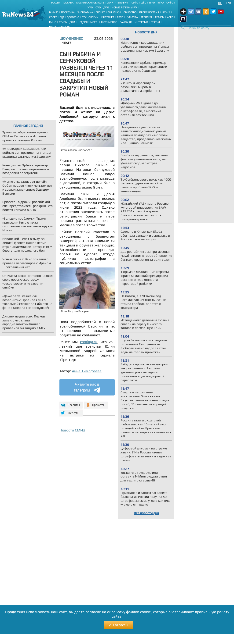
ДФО (106, 7)
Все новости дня (146, 513)
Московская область (90, 2)
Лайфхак (126, 22)
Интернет (107, 17)
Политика (68, 12)
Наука (166, 12)
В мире (53, 12)
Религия (146, 17)
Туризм (159, 17)
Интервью (141, 22)
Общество (130, 12)
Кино (52, 22)
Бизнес (100, 12)
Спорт (53, 17)
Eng (229, 3)
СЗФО (135, 2)
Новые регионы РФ (124, 7)
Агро (170, 17)
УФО (90, 7)
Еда (62, 17)
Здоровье (73, 17)
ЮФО (160, 2)
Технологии (90, 17)
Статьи (155, 22)
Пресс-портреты (59, 27)
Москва (68, 2)
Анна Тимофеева (87, 371)
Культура (132, 17)
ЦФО (143, 2)
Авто (120, 17)
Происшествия (149, 12)
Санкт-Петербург (118, 2)
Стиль (63, 22)
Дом (72, 22)
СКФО (169, 2)
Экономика (85, 12)
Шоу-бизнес (109, 22)
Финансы (114, 12)
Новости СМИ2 (72, 430)
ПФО (152, 2)
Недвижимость (88, 22)
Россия (56, 2)
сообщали (88, 342)
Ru (220, 3)
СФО (98, 7)
